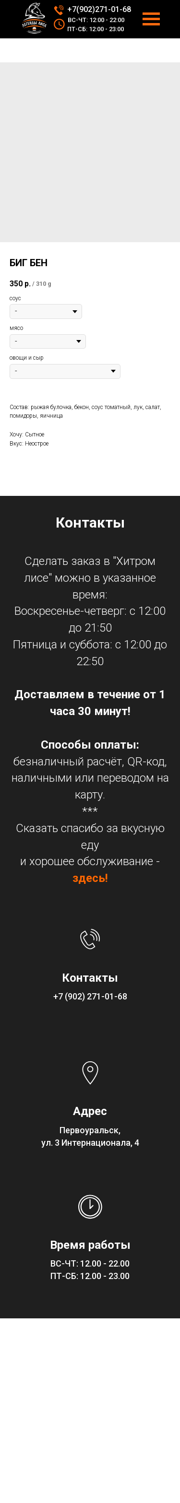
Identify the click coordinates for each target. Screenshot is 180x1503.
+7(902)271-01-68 (99, 9)
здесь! (90, 878)
